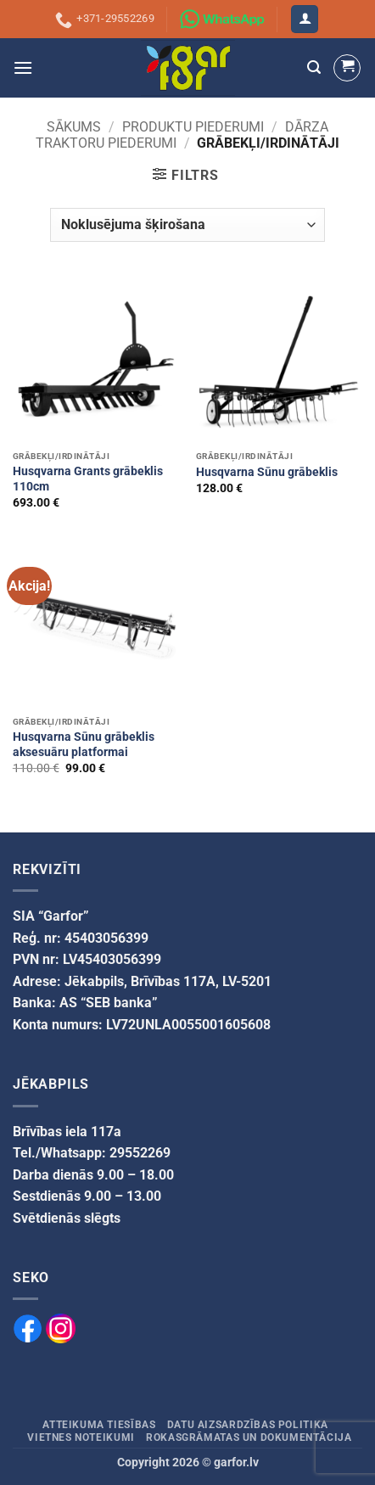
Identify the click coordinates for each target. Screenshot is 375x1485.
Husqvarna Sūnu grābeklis (267, 472)
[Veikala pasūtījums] (187, 225)
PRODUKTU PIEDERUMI (193, 127)
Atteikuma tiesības (98, 1425)
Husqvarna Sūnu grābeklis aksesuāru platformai (83, 744)
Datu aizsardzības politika (247, 1425)
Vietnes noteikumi (80, 1437)
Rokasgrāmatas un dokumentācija (248, 1437)
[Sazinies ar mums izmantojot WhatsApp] (222, 19)
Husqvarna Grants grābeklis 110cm (88, 478)
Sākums (74, 127)
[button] (304, 19)
